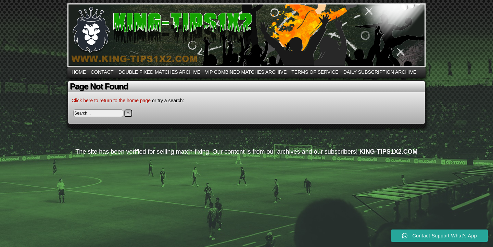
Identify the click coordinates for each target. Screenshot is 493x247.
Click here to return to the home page (111, 100)
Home (79, 72)
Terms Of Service (314, 72)
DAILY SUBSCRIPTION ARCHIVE (379, 72)
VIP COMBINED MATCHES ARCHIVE (246, 72)
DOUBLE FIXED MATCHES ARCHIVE (159, 72)
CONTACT (102, 72)
